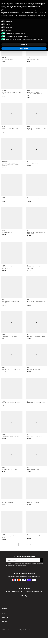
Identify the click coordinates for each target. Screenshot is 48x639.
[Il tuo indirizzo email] (23, 560)
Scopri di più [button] (24, 44)
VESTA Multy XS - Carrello (8, 199)
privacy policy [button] (15, 4)
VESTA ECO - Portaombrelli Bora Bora (36, 336)
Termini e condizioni (27, 630)
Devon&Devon (5, 161)
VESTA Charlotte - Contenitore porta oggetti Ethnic (36, 233)
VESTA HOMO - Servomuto (33, 502)
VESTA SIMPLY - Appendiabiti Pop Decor (10, 536)
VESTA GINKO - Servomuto (33, 469)
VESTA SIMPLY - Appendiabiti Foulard (36, 536)
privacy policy (23, 565)
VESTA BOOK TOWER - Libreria (9, 232)
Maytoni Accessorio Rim (8, 59)
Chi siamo (4, 630)
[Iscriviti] (41, 560)
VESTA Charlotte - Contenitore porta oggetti (36, 302)
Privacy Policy (11, 630)
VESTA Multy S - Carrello (33, 163)
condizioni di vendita (15, 565)
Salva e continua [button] (24, 48)
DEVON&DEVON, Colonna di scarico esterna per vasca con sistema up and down (10, 164)
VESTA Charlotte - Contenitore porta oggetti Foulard (36, 267)
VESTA (28, 161)
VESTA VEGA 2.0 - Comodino (33, 199)
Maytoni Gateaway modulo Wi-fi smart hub (11, 93)
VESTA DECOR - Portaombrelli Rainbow (11, 402)
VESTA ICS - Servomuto (7, 502)
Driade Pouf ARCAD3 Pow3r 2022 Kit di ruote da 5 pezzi (36, 129)
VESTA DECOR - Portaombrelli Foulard (36, 402)
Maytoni (4, 57)
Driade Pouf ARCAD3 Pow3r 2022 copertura (10, 129)
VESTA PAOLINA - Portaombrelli (34, 436)
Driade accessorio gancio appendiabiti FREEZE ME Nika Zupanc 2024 (36, 94)
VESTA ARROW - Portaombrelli (9, 336)
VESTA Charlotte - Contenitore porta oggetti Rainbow (11, 267)
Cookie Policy (19, 630)
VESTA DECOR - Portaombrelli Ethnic (11, 369)
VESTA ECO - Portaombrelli (33, 369)
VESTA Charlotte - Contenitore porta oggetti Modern (11, 302)
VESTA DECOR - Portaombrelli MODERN (11, 436)
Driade (28, 91)
